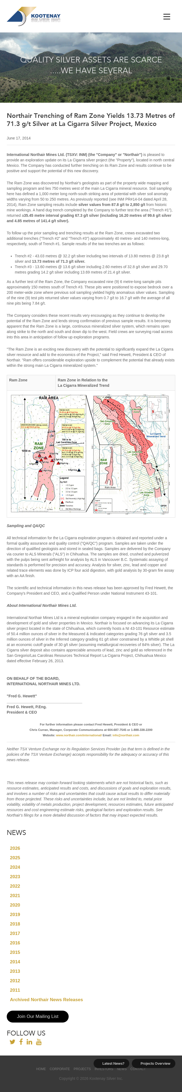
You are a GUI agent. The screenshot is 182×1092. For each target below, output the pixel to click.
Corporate (60, 1069)
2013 (15, 971)
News (122, 1069)
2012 (15, 980)
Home (41, 1069)
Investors (103, 1069)
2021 (15, 895)
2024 (15, 867)
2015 (15, 952)
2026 (15, 848)
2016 (15, 942)
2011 (15, 990)
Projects (82, 1069)
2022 (15, 886)
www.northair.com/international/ (79, 735)
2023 (15, 876)
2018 (15, 924)
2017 (15, 933)
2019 (15, 914)
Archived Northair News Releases (46, 999)
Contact (138, 1069)
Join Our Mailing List (37, 1016)
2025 (15, 857)
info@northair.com (126, 735)
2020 (15, 905)
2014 (15, 961)
